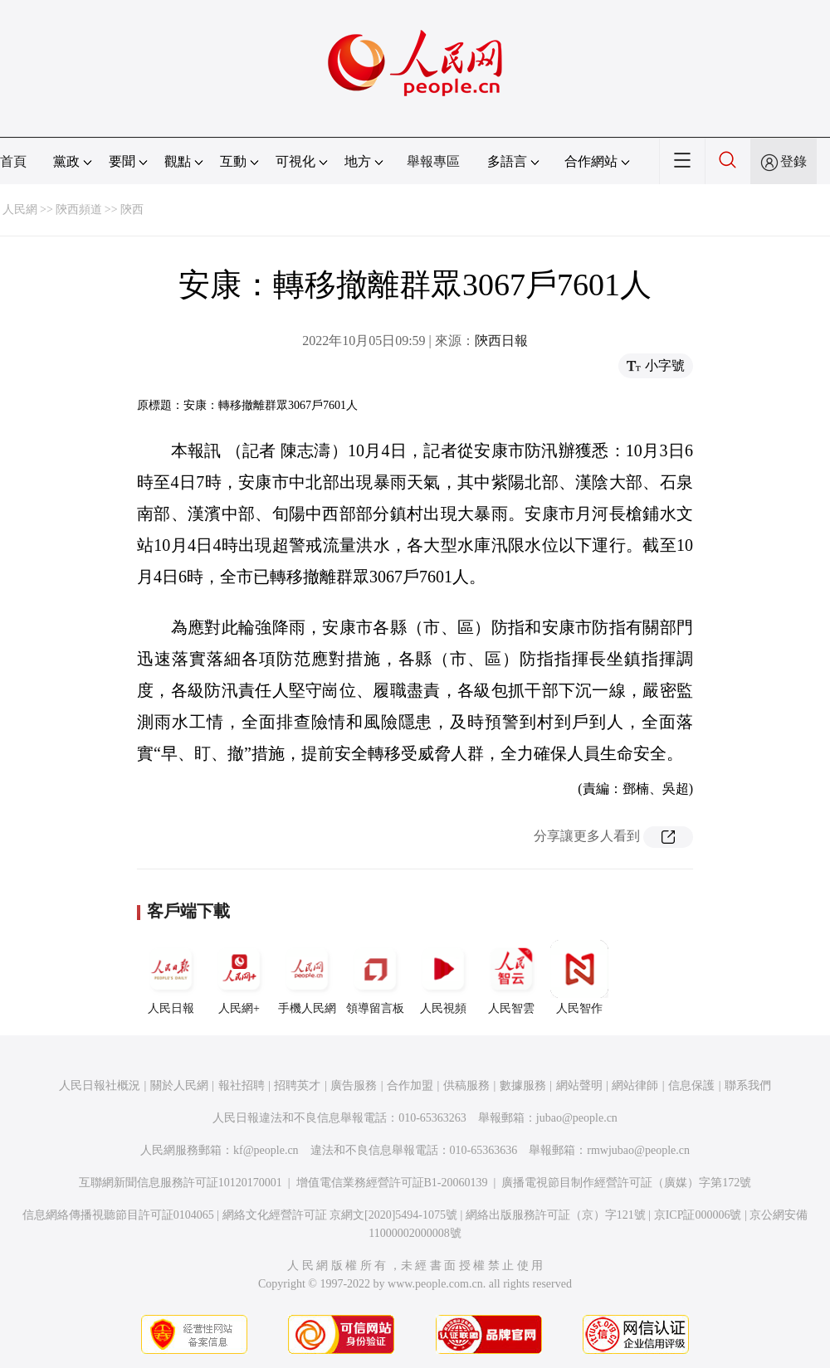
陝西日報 (501, 340)
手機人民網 (307, 977)
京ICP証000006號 (698, 1215)
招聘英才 (297, 1085)
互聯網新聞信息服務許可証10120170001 (180, 1182)
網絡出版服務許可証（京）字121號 (556, 1215)
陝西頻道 (79, 209)
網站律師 (635, 1085)
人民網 (19, 209)
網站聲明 (579, 1085)
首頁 (13, 161)
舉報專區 (433, 161)
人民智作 (579, 977)
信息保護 (691, 1085)
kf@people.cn (266, 1150)
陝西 (132, 209)
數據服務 (523, 1085)
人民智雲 (511, 977)
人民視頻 (443, 977)
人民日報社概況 (99, 1085)
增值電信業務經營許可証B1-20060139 (392, 1182)
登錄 (793, 161)
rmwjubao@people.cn (638, 1150)
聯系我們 (748, 1085)
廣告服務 (353, 1085)
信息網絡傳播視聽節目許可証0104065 (118, 1215)
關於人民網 (179, 1085)
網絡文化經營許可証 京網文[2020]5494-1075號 (340, 1215)
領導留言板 (375, 977)
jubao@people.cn (577, 1118)
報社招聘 (241, 1085)
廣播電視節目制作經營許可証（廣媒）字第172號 (626, 1182)
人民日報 (171, 977)
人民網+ (239, 977)
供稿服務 (466, 1085)
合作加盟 (410, 1085)
